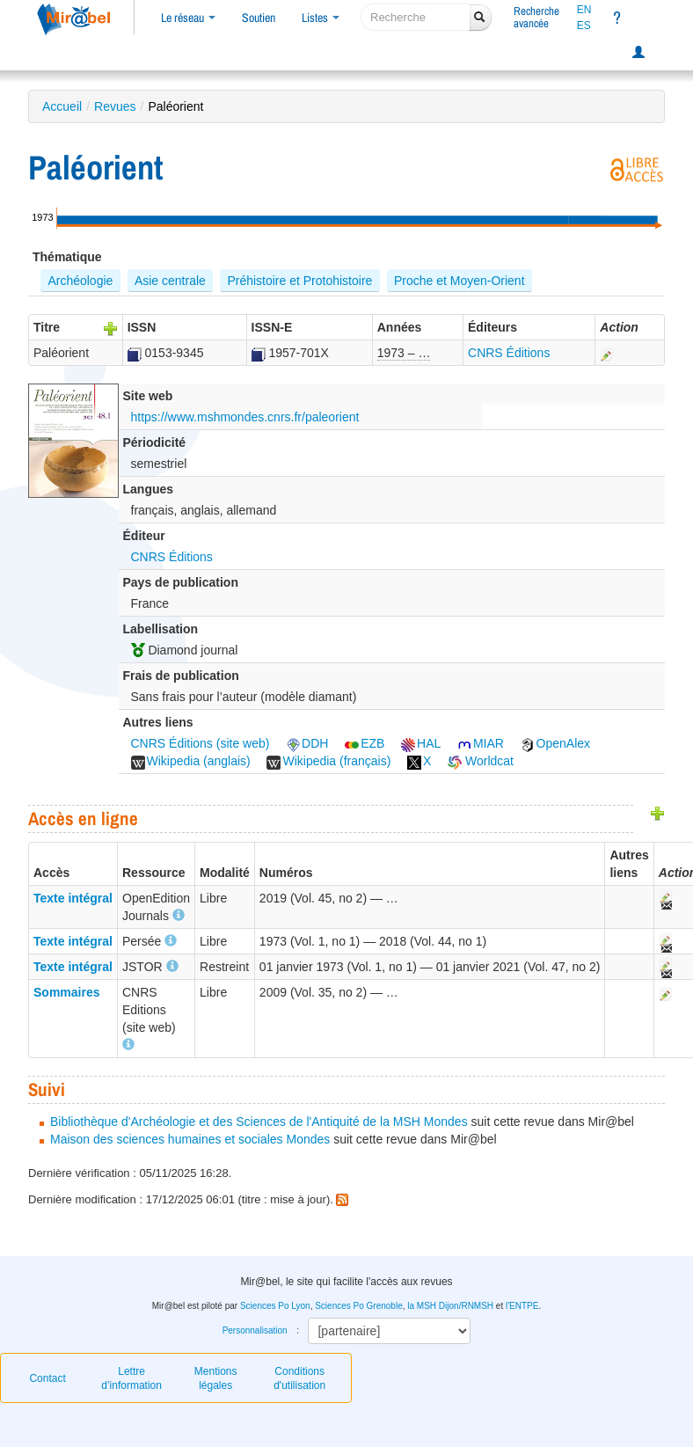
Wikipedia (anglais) (191, 761)
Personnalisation (255, 1330)
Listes (320, 18)
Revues (114, 106)
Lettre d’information (131, 1378)
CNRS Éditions (509, 353)
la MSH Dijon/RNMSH (450, 1306)
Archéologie (80, 281)
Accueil (62, 106)
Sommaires (66, 992)
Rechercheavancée (536, 17)
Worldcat (481, 761)
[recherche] (415, 17)
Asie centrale (170, 281)
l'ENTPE (522, 1306)
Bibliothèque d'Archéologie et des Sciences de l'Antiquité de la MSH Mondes (259, 1121)
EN (584, 10)
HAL (421, 743)
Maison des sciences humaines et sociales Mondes (190, 1139)
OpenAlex (555, 743)
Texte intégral (73, 898)
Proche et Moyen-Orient (459, 281)
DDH (307, 743)
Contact (47, 1378)
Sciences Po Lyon (275, 1306)
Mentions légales (215, 1378)
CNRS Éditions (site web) (200, 743)
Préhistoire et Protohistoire (299, 281)
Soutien (258, 18)
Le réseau (188, 18)
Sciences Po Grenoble (359, 1306)
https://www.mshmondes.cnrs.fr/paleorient (245, 417)
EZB (364, 743)
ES (584, 25)
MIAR (480, 743)
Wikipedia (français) (328, 761)
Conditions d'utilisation (299, 1378)
